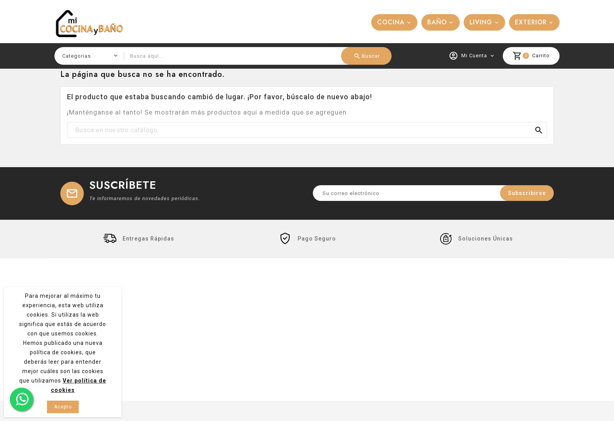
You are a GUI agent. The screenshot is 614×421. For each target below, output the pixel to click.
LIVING (481, 22)
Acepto (63, 407)
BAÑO (437, 22)
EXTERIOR (531, 22)
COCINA (391, 22)
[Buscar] (307, 130)
